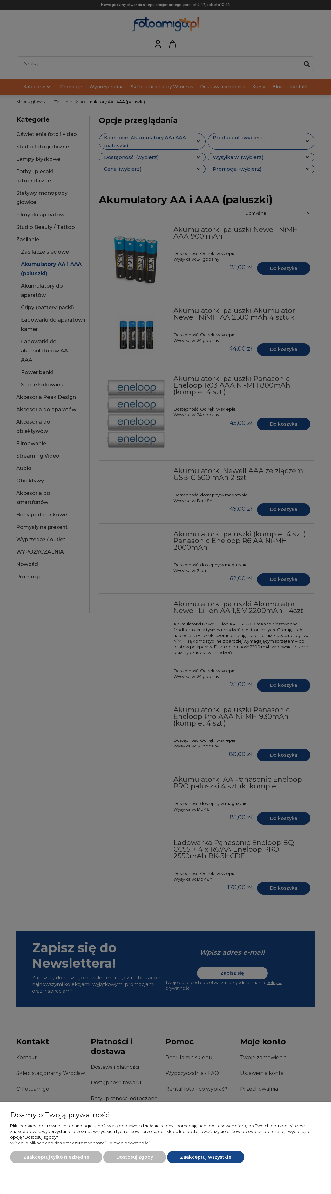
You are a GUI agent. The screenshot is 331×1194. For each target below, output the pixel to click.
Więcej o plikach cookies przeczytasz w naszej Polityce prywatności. (80, 1142)
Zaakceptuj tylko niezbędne (56, 1157)
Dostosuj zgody (134, 1157)
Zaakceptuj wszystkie (205, 1157)
